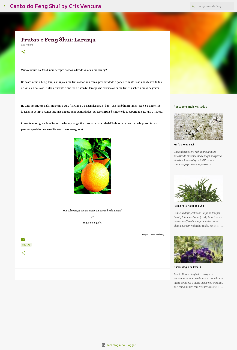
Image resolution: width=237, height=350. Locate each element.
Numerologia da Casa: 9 (187, 267)
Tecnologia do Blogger (118, 345)
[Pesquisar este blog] (215, 6)
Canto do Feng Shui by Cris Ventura (55, 6)
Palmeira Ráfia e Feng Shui (189, 205)
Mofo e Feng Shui (184, 144)
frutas (26, 245)
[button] (23, 52)
